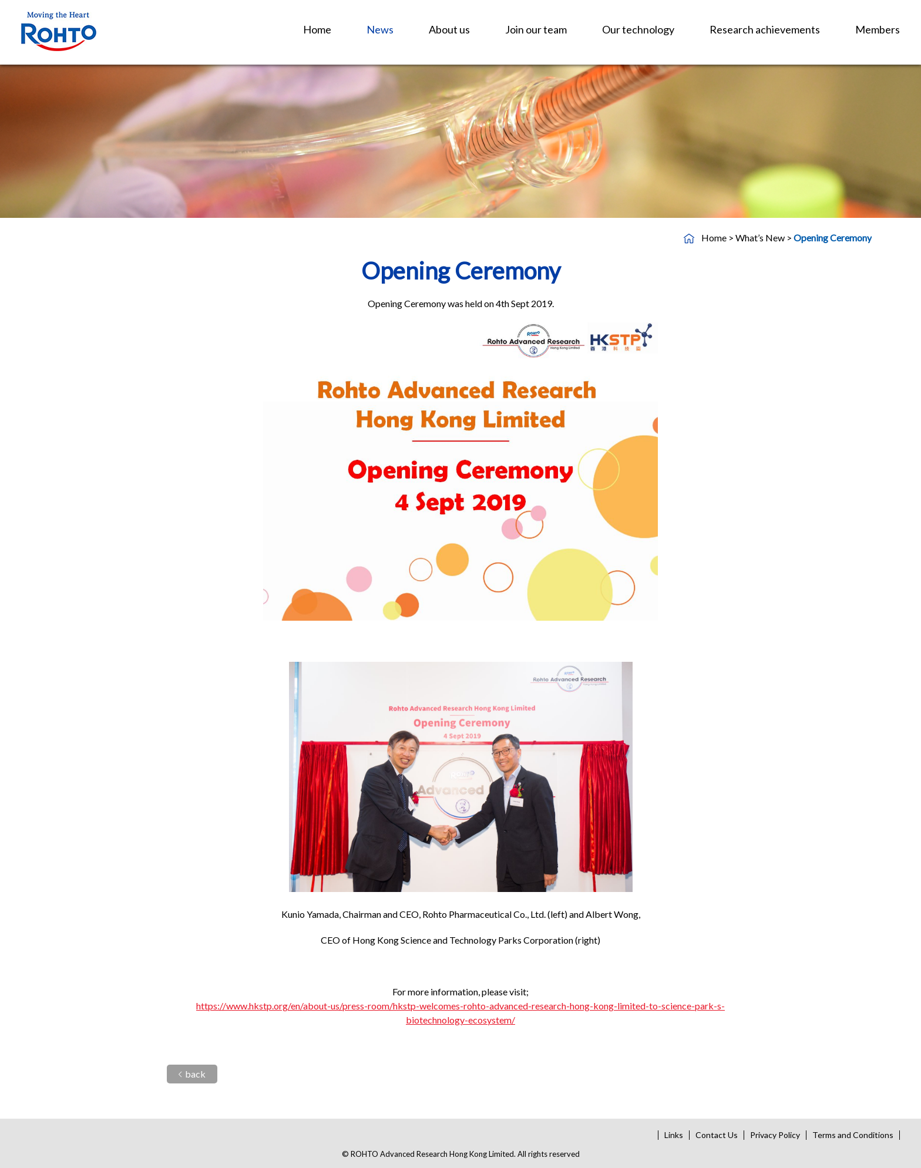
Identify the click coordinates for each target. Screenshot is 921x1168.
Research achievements (765, 29)
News (380, 29)
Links (673, 1135)
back (192, 1073)
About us (449, 29)
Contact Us (716, 1135)
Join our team (536, 29)
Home (317, 29)
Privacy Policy (775, 1135)
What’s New (760, 237)
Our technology (638, 29)
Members (877, 29)
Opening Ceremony (833, 237)
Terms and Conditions (852, 1135)
